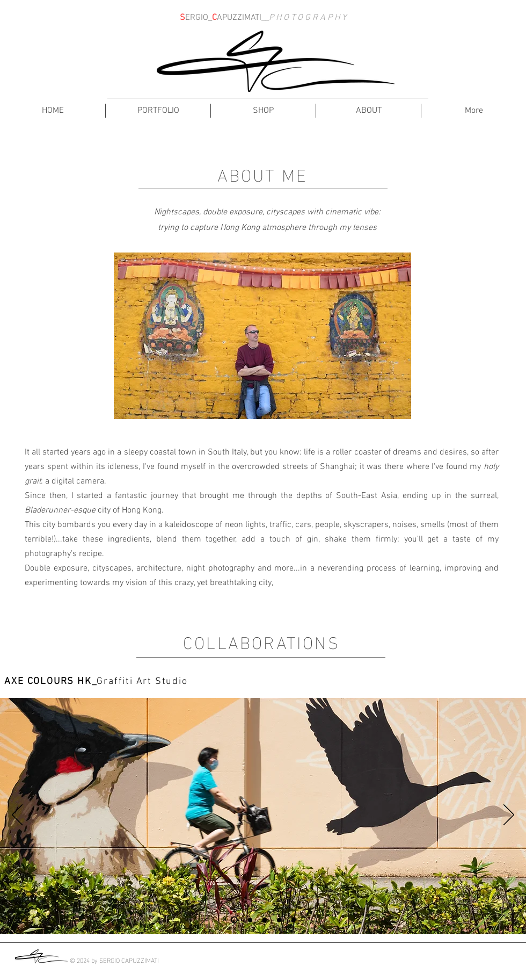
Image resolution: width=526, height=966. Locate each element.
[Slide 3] (264, 920)
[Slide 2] (250, 920)
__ (265, 17)
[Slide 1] (234, 920)
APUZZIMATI (239, 17)
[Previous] (17, 815)
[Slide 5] (293, 920)
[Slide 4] (279, 920)
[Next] (508, 815)
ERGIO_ (198, 17)
